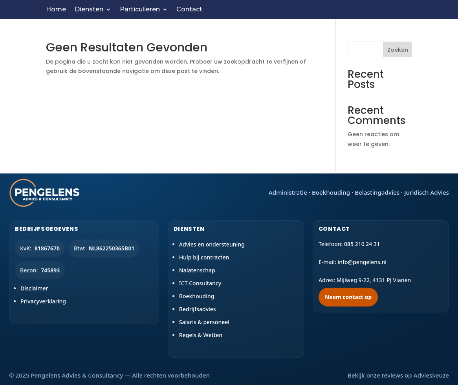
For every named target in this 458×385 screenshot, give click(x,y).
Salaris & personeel (204, 322)
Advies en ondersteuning (212, 244)
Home (56, 10)
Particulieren (140, 10)
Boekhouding (196, 296)
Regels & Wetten (200, 335)
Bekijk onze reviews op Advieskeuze (398, 375)
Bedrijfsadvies (197, 309)
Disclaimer (34, 288)
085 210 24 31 (362, 244)
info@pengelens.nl (362, 262)
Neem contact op (348, 297)
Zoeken (397, 50)
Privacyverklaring (43, 301)
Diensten (89, 10)
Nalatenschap (197, 270)
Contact (189, 10)
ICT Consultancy (200, 283)
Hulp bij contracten (204, 257)
